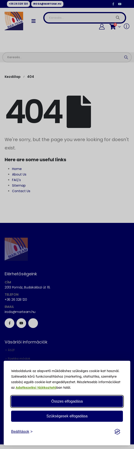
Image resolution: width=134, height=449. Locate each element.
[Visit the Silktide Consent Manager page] (117, 431)
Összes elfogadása (67, 401)
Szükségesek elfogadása (67, 416)
